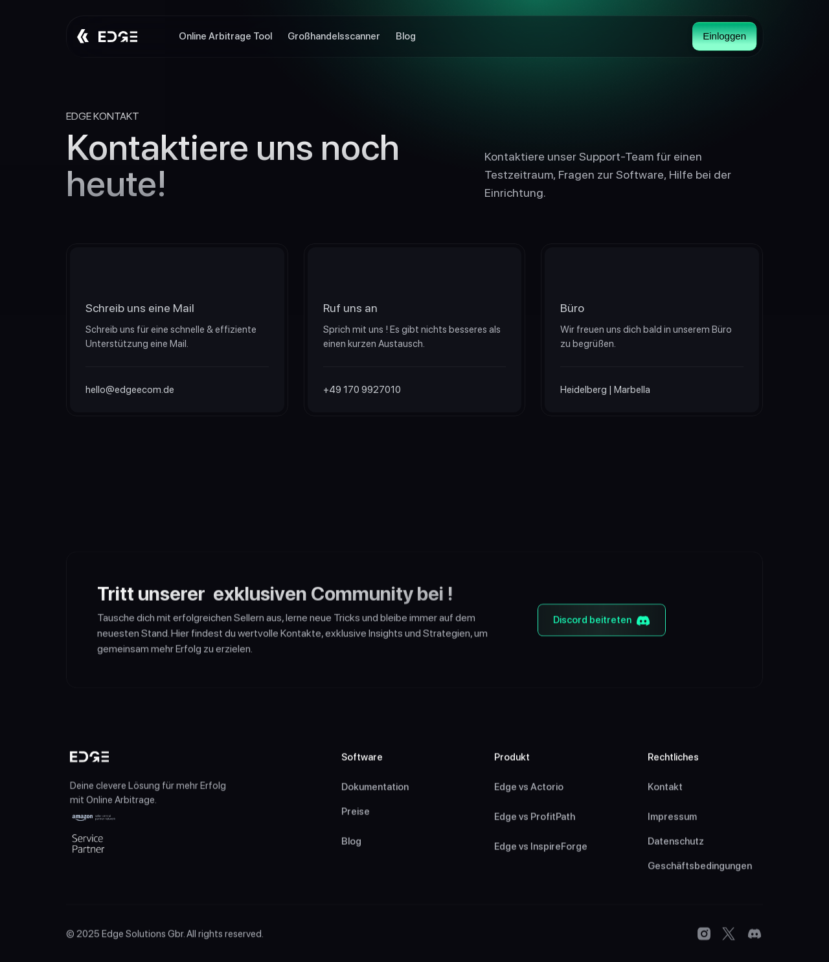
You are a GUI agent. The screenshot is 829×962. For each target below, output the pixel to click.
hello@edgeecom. (124, 390)
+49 (333, 390)
